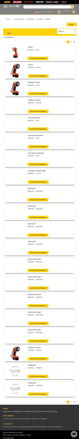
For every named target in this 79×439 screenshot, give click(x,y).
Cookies (28, 435)
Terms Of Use (19, 419)
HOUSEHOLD (30, 19)
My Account (6, 427)
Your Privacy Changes (18, 435)
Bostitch (35, 411)
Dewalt (5, 411)
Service (14, 6)
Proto (54, 411)
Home (8, 19)
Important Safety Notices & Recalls (13, 432)
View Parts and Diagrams (38, 58)
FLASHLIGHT (32, 365)
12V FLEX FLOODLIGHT (35, 135)
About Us (6, 419)
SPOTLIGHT (32, 188)
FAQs (11, 419)
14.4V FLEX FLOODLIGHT (36, 153)
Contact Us (34, 419)
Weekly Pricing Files (40, 427)
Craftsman (14, 411)
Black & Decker (19, 19)
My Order (14, 427)
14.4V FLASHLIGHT (34, 118)
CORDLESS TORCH (34, 82)
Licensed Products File (54, 427)
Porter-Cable (45, 411)
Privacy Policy (6, 435)
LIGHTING (39, 19)
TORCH (30, 47)
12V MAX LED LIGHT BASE (37, 171)
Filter (72, 24)
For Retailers (43, 419)
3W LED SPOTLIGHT (34, 259)
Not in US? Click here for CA (45, 12)
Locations (27, 419)
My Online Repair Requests (26, 427)
